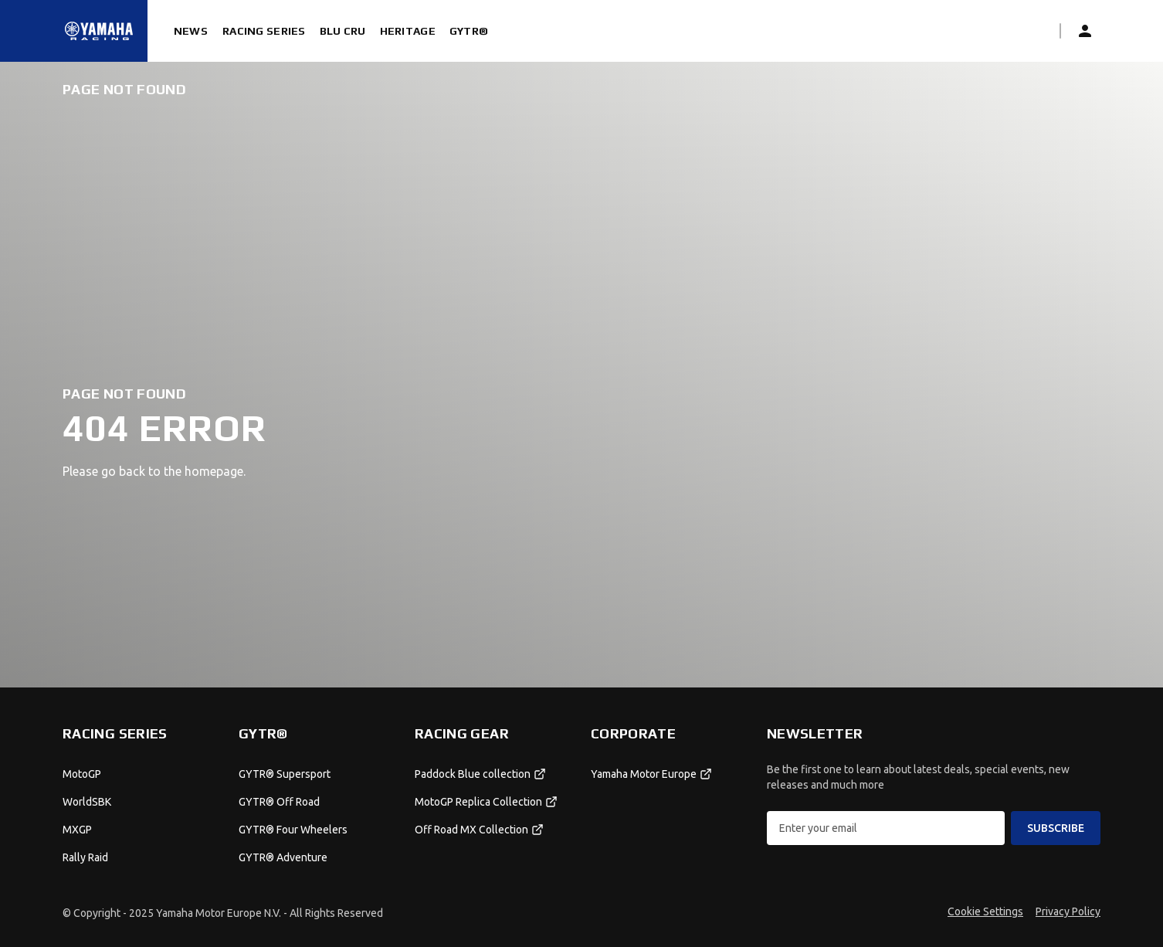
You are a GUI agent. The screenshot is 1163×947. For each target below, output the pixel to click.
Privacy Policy (1068, 911)
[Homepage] (99, 31)
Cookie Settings (985, 911)
